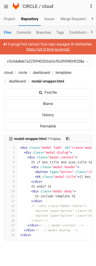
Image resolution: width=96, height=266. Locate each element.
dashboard (41, 73)
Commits (24, 32)
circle (23, 73)
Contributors (79, 32)
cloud (47, 6)
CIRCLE (30, 6)
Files (8, 32)
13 (11, 206)
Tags (60, 32)
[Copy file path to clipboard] (68, 138)
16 (11, 220)
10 (11, 191)
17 (11, 225)
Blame (48, 104)
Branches (43, 32)
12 (11, 201)
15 (11, 215)
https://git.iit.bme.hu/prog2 (48, 49)
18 (11, 230)
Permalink (48, 126)
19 (11, 235)
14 (11, 211)
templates (63, 73)
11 (11, 196)
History (48, 115)
